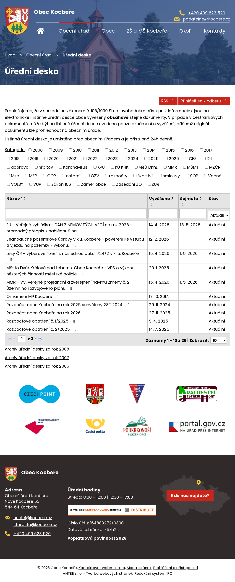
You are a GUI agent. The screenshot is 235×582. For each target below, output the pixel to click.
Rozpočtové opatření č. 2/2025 (42, 327)
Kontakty (214, 31)
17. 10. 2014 (159, 294)
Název (14, 198)
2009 (58, 150)
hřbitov (46, 167)
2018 (15, 158)
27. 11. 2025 (159, 311)
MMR (172, 167)
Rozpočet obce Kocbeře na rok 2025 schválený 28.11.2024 (68, 302)
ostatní (73, 175)
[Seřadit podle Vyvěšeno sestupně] (151, 205)
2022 (93, 158)
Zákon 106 (61, 184)
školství (145, 175)
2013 (132, 150)
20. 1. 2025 (159, 266)
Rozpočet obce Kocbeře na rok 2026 (47, 311)
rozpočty (118, 175)
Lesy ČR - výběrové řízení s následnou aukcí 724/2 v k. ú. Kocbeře (72, 254)
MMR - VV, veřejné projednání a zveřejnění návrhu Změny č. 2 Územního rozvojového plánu (68, 283)
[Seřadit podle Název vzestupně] (24, 197)
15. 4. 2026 (159, 251)
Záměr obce (93, 184)
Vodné (214, 175)
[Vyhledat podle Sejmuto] (193, 213)
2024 (133, 158)
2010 (77, 150)
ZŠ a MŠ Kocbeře (147, 31)
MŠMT (193, 167)
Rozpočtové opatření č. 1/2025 (41, 319)
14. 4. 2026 (159, 223)
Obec (108, 31)
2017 (208, 150)
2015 (170, 150)
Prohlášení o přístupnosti (175, 567)
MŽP (33, 175)
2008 (38, 150)
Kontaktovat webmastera (101, 567)
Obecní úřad (74, 31)
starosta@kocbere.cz (35, 524)
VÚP (37, 184)
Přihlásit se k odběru (199, 100)
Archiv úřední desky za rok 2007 (37, 354)
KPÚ (101, 167)
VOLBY (17, 184)
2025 (153, 158)
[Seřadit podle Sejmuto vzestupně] (182, 204)
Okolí (185, 31)
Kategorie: (15, 149)
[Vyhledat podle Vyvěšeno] (163, 213)
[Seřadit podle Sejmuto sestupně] (182, 205)
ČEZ (192, 158)
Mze (15, 175)
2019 (34, 158)
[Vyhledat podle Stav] (218, 213)
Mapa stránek (139, 567)
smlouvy (171, 175)
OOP (51, 175)
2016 (189, 150)
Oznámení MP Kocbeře (33, 294)
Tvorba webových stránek (109, 573)
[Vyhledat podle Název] (76, 213)
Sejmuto (191, 198)
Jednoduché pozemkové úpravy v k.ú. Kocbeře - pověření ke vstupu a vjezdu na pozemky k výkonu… (75, 240)
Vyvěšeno (161, 198)
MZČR (215, 167)
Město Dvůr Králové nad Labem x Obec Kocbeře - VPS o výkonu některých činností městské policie (70, 269)
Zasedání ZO (129, 184)
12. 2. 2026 (159, 237)
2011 (95, 150)
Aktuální (217, 223)
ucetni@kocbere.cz (32, 517)
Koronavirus (75, 167)
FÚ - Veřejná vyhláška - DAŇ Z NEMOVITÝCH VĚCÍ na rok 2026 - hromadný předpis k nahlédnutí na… (69, 226)
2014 (151, 150)
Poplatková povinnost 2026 (97, 537)
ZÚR (155, 184)
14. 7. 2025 (159, 327)
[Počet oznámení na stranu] (218, 336)
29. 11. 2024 (159, 302)
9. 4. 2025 (158, 319)
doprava (20, 167)
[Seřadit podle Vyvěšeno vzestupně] (151, 204)
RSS (156, 100)
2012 (113, 150)
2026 (174, 158)
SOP (194, 175)
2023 (113, 158)
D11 (209, 158)
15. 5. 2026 (190, 223)
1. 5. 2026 (189, 251)
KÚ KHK (121, 167)
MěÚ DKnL (147, 167)
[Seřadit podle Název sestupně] (24, 199)
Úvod (43, 31)
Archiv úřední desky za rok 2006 (37, 362)
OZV (95, 175)
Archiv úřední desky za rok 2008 (37, 345)
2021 (73, 158)
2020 (54, 158)
